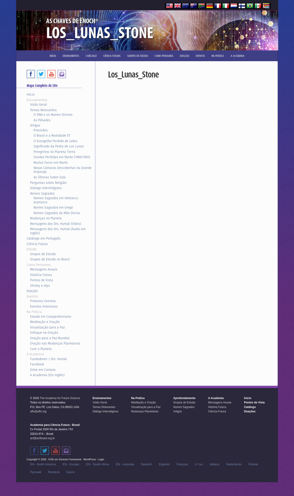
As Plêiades (42, 120)
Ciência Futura (37, 244)
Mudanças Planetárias (144, 411)
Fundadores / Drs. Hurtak (48, 359)
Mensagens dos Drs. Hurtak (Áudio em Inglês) (58, 231)
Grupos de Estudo (43, 254)
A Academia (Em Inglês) (47, 375)
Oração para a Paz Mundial (50, 338)
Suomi (70, 472)
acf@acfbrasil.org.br (42, 438)
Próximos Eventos (43, 301)
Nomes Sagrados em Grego (53, 207)
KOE (51, 459)
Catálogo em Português (44, 238)
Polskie (253, 464)
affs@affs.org (38, 411)
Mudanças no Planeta (46, 218)
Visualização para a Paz (47, 327)
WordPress (89, 459)
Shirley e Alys (40, 285)
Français (182, 464)
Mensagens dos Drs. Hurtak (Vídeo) (55, 223)
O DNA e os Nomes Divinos (53, 114)
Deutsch (146, 464)
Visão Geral (38, 104)
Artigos (35, 125)
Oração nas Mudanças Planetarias (55, 343)
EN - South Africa (97, 464)
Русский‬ (35, 472)
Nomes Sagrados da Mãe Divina (57, 213)
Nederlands (234, 464)
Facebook (37, 364)
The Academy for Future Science (60, 398)
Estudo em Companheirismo (50, 316)
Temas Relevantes (43, 110)
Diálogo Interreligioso (46, 188)
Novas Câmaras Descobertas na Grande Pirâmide (63, 169)
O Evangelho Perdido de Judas (55, 141)
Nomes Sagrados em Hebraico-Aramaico (56, 200)
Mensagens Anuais (43, 269)
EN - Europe (71, 464)
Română (53, 472)
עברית (199, 464)
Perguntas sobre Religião (48, 182)
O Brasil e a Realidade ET (52, 135)
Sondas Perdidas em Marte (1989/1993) (62, 157)
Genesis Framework (70, 459)
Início (31, 94)
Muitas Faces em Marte (51, 162)
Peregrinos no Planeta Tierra (54, 151)
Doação (32, 291)
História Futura (41, 275)
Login (101, 459)
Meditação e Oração (45, 322)
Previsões (41, 130)
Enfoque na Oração (44, 332)
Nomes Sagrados (42, 193)
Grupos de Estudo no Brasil (50, 259)
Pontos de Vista (41, 280)
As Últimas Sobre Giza (50, 177)
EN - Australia (125, 464)
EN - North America (43, 464)
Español (164, 464)
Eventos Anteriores (44, 306)
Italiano (214, 464)
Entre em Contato (43, 369)
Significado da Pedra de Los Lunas (59, 146)
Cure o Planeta (41, 349)
